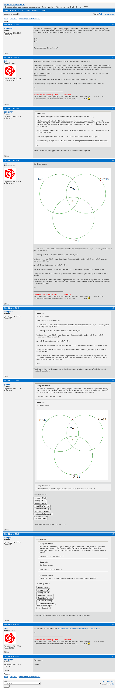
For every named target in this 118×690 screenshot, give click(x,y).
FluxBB (111, 684)
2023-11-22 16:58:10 (11, 534)
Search (27, 10)
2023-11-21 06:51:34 (11, 160)
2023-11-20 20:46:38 (11, 57)
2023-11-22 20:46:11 (11, 625)
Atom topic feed (108, 681)
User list (13, 10)
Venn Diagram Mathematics (29, 19)
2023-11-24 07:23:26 (11, 656)
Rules (20, 10)
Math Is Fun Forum (14, 4)
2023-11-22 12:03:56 (11, 380)
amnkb (7, 384)
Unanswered (109, 14)
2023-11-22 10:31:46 (11, 308)
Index (6, 10)
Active (101, 14)
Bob (5, 61)
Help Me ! (13, 19)
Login (43, 10)
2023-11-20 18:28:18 (11, 25)
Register (35, 10)
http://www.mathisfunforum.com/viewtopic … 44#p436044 (79, 628)
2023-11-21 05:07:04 (11, 108)
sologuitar (8, 28)
